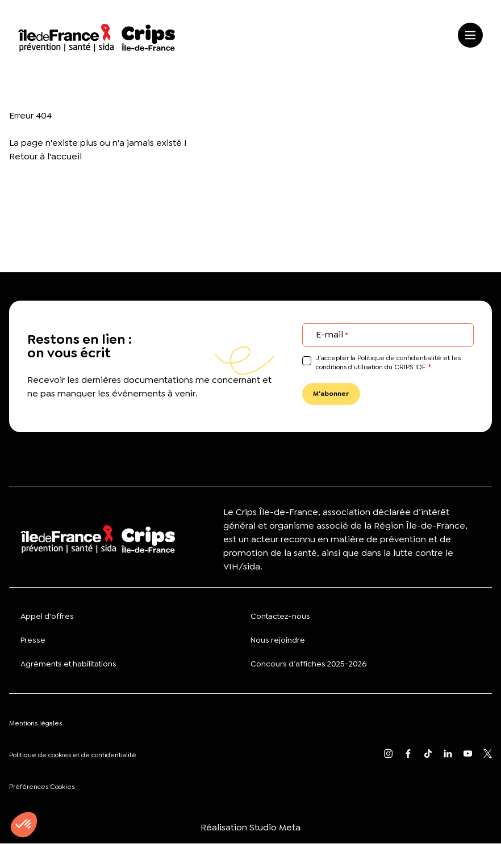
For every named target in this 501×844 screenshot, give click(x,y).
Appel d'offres (47, 616)
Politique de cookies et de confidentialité (72, 755)
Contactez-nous (280, 616)
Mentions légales (35, 723)
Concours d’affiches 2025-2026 (308, 664)
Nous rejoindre (277, 640)
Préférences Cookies (41, 787)
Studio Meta (274, 828)
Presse (32, 640)
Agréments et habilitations (68, 664)
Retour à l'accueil (45, 156)
